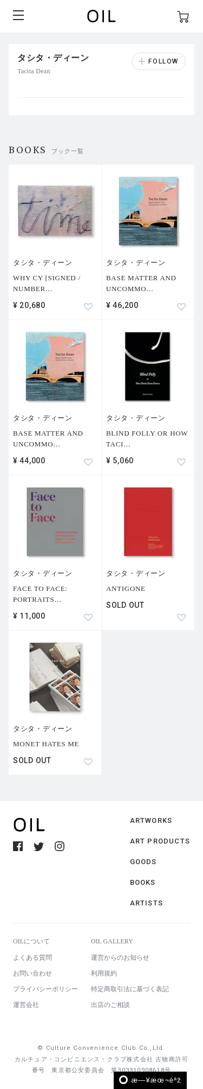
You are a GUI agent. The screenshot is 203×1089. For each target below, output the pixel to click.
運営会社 (26, 1005)
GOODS (143, 862)
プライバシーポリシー (45, 989)
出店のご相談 (110, 1005)
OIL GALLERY (112, 941)
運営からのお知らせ (120, 957)
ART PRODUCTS (160, 841)
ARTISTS (146, 903)
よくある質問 (32, 957)
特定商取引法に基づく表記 (130, 989)
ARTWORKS (151, 820)
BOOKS (143, 882)
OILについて (31, 941)
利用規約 (104, 973)
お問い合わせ (32, 973)
